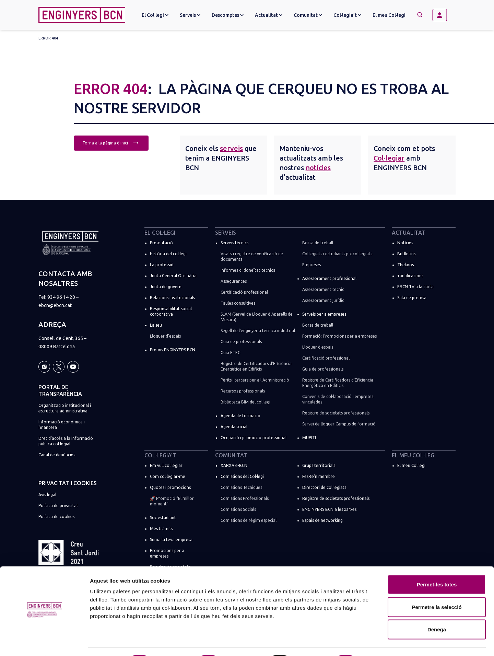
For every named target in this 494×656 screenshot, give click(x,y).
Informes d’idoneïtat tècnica (248, 270)
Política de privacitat (58, 505)
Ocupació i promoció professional (253, 437)
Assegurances (234, 281)
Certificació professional (244, 292)
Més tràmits (161, 528)
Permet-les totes (437, 566)
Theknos (405, 264)
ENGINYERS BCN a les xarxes (329, 509)
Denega (436, 611)
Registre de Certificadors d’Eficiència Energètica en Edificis (256, 366)
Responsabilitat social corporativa (171, 311)
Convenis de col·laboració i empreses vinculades (337, 399)
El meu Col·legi (389, 15)
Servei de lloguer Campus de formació (339, 424)
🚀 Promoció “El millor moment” (172, 501)
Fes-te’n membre (318, 476)
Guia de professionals (241, 341)
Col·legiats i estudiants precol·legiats (337, 253)
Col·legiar (389, 158)
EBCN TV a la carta (415, 286)
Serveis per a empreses (324, 314)
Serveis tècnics (234, 243)
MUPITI (309, 437)
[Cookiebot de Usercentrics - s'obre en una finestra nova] (44, 642)
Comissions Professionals (245, 498)
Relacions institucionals (172, 297)
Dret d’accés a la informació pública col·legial (65, 441)
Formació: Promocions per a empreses (339, 336)
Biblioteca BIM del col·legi (245, 402)
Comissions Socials (238, 509)
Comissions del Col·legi (242, 476)
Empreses (311, 264)
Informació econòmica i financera (61, 425)
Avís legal (47, 494)
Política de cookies (56, 516)
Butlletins (406, 253)
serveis (231, 148)
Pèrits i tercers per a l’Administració (255, 380)
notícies (318, 168)
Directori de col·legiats (324, 487)
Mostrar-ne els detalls (395, 642)
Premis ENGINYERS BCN (172, 350)
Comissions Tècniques (241, 487)
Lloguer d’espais (165, 336)
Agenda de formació (240, 415)
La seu (156, 325)
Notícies (405, 243)
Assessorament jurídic (323, 300)
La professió (162, 264)
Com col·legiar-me (167, 476)
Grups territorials (318, 465)
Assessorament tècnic (323, 289)
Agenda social (234, 426)
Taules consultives (238, 303)
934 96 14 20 (61, 297)
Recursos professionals (243, 391)
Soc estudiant (163, 517)
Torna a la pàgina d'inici (111, 142)
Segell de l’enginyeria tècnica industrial (258, 330)
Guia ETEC (230, 352)
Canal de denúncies (56, 455)
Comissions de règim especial (249, 520)
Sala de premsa (411, 297)
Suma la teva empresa (171, 539)
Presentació (161, 243)
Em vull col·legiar (166, 465)
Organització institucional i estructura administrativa (64, 408)
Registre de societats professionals (335, 413)
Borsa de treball (317, 243)
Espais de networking (322, 520)
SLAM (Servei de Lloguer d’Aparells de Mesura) (257, 317)
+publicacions (410, 275)
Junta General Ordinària (173, 275)
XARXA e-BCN (234, 465)
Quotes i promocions (170, 487)
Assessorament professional (329, 278)
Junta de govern (165, 286)
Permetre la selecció (436, 588)
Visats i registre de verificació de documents (252, 256)
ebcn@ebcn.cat (55, 305)
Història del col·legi (168, 253)
